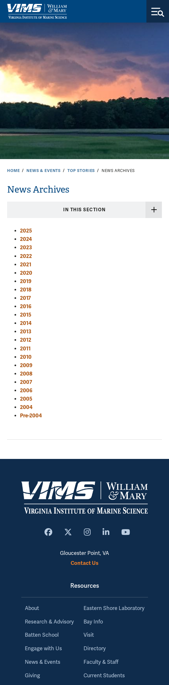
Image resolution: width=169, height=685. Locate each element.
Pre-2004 (31, 415)
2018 (25, 289)
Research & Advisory (49, 622)
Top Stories (81, 170)
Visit (89, 635)
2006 (26, 390)
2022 (26, 256)
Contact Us (84, 563)
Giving (32, 675)
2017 (25, 298)
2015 (25, 314)
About (32, 608)
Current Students (104, 675)
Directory (95, 648)
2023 (26, 247)
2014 (26, 323)
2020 (26, 273)
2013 (25, 331)
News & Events (43, 170)
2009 (26, 365)
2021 (25, 264)
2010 (26, 357)
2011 (25, 348)
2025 (26, 230)
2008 (26, 373)
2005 (26, 398)
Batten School (42, 635)
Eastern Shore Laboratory (114, 608)
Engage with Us (43, 648)
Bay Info (93, 622)
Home (13, 170)
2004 (26, 407)
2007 (26, 382)
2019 (25, 281)
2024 (26, 239)
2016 (25, 306)
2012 (25, 340)
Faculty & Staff (101, 662)
